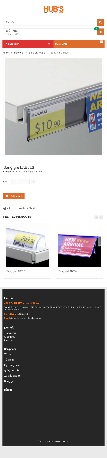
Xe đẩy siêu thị (12, 375)
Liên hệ (8, 340)
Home (5, 52)
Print (7, 208)
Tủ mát (8, 354)
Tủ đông (9, 359)
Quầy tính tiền (12, 370)
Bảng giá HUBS (37, 52)
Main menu (79, 43)
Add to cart (16, 196)
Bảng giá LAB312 (16, 271)
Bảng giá (18, 52)
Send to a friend (25, 208)
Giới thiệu (9, 336)
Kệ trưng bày (11, 365)
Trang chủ (10, 333)
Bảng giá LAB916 (68, 271)
